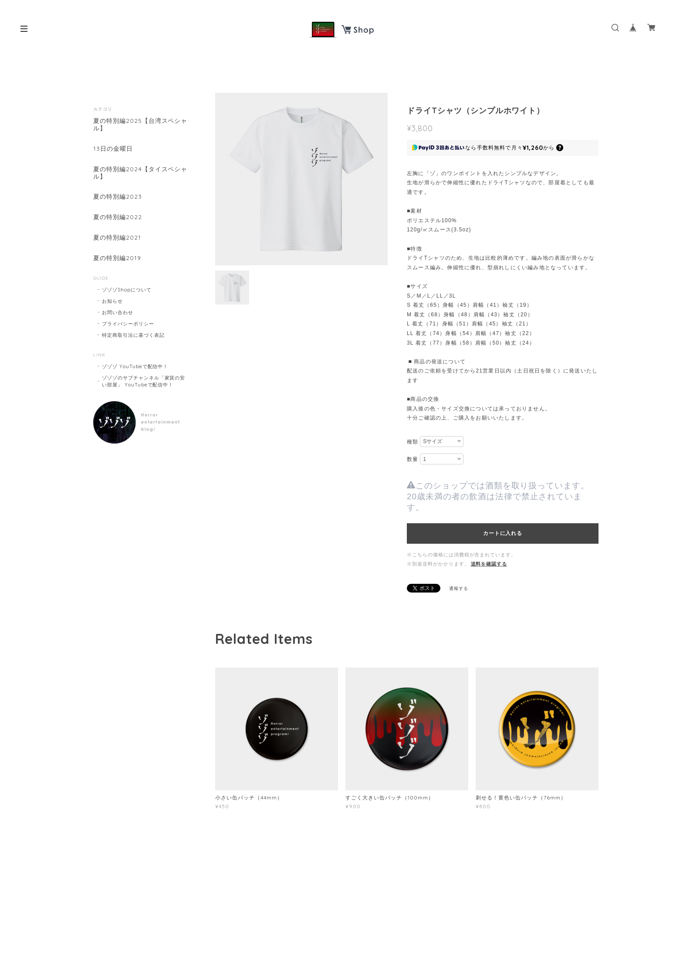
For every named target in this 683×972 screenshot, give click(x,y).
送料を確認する (489, 564)
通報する (458, 588)
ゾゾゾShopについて (127, 290)
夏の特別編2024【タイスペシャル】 (140, 173)
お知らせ (112, 301)
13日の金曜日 (113, 148)
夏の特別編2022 (117, 217)
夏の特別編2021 (117, 237)
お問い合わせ (117, 312)
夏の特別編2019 (117, 258)
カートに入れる (502, 533)
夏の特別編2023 (117, 196)
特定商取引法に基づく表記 (133, 335)
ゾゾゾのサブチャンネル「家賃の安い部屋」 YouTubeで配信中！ (143, 381)
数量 (412, 459)
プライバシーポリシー (128, 324)
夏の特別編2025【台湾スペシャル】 (140, 124)
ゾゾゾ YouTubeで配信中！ (135, 366)
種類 (412, 442)
